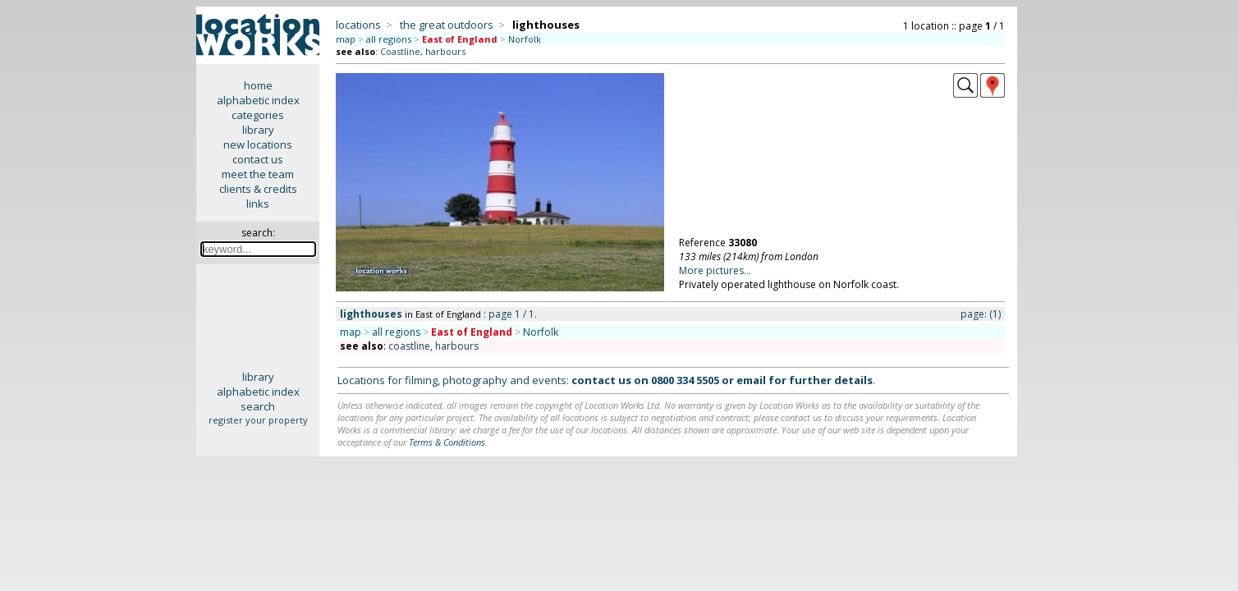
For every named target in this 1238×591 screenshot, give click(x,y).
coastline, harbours (433, 346)
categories (258, 115)
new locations (257, 144)
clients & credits (258, 188)
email (751, 380)
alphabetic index (258, 100)
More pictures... (715, 270)
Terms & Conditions (447, 442)
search (258, 406)
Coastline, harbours (422, 51)
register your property (258, 420)
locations (358, 24)
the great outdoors (446, 24)
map (345, 39)
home (258, 85)
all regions (388, 39)
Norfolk (524, 39)
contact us (257, 159)
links (257, 203)
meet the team (258, 174)
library (258, 129)
